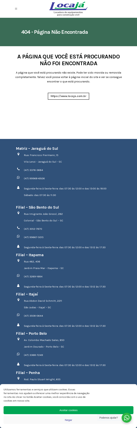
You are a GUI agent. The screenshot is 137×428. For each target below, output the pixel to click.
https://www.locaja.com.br (69, 96)
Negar (68, 419)
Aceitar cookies (68, 410)
